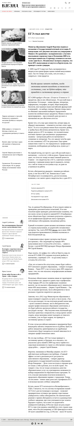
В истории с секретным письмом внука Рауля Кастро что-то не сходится (12, 250)
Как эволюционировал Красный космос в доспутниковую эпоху (12, 226)
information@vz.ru (45, 419)
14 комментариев (10, 287)
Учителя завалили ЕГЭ (37, 188)
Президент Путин (40, 11)
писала (54, 230)
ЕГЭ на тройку (35, 193)
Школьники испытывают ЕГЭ (40, 199)
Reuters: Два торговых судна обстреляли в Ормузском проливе (12, 144)
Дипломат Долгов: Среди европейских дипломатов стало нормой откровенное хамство (13, 85)
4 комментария (9, 238)
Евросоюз (51, 11)
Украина (17, 11)
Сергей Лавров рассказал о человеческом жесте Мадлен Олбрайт (12, 155)
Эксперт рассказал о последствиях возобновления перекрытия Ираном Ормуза (12, 64)
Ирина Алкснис (6, 271)
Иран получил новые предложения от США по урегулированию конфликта (33, 6)
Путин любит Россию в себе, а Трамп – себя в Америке (11, 275)
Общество (48, 29)
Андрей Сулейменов (8, 222)
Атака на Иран (7, 11)
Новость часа (27, 2)
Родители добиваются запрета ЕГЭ (41, 191)
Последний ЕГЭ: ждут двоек (39, 196)
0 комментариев (10, 263)
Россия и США (26, 11)
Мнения (5, 217)
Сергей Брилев (6, 246)
